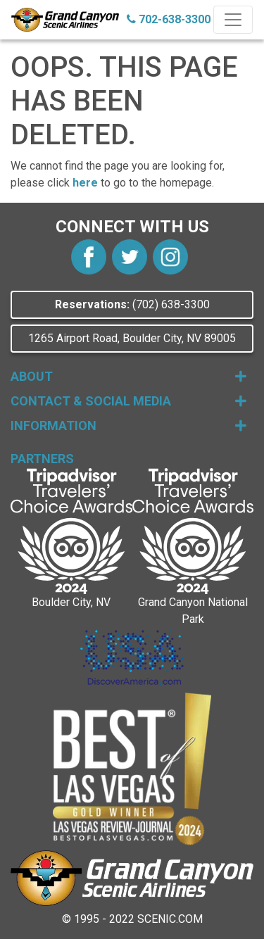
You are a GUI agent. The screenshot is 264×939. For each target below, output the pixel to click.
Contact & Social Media (128, 400)
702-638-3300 (168, 19)
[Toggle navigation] (233, 20)
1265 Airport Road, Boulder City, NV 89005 (132, 338)
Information (128, 425)
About (128, 376)
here (85, 182)
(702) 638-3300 (132, 304)
